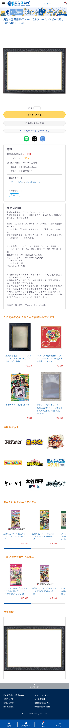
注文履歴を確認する (42, 703)
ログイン (47, 3)
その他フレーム (33, 182)
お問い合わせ (8, 703)
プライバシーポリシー (43, 695)
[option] (34, 71)
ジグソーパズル (16, 182)
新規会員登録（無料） (43, 707)
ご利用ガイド (8, 699)
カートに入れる (34, 114)
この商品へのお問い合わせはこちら (34, 131)
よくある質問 (39, 699)
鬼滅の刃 (14, 195)
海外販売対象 (8, 707)
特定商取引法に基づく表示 (13, 695)
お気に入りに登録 (34, 123)
